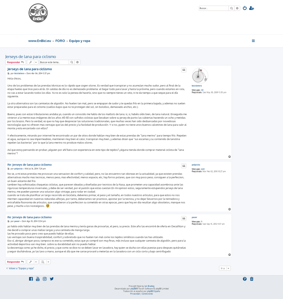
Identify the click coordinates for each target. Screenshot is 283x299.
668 (203, 169)
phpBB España (153, 291)
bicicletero (197, 86)
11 (201, 221)
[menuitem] (245, 8)
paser (194, 217)
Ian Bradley (149, 286)
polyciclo (196, 165)
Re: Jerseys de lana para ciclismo (29, 164)
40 (202, 90)
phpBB (133, 288)
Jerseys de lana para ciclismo (30, 56)
